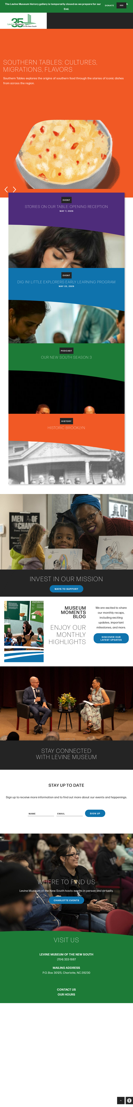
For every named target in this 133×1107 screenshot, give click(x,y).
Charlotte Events (66, 900)
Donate (107, 5)
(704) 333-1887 (66, 960)
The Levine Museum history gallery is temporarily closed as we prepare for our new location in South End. (66, 6)
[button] (129, 1100)
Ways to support (66, 589)
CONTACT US (66, 990)
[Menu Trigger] (121, 5)
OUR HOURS (66, 995)
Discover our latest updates (111, 639)
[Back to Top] (121, 1100)
